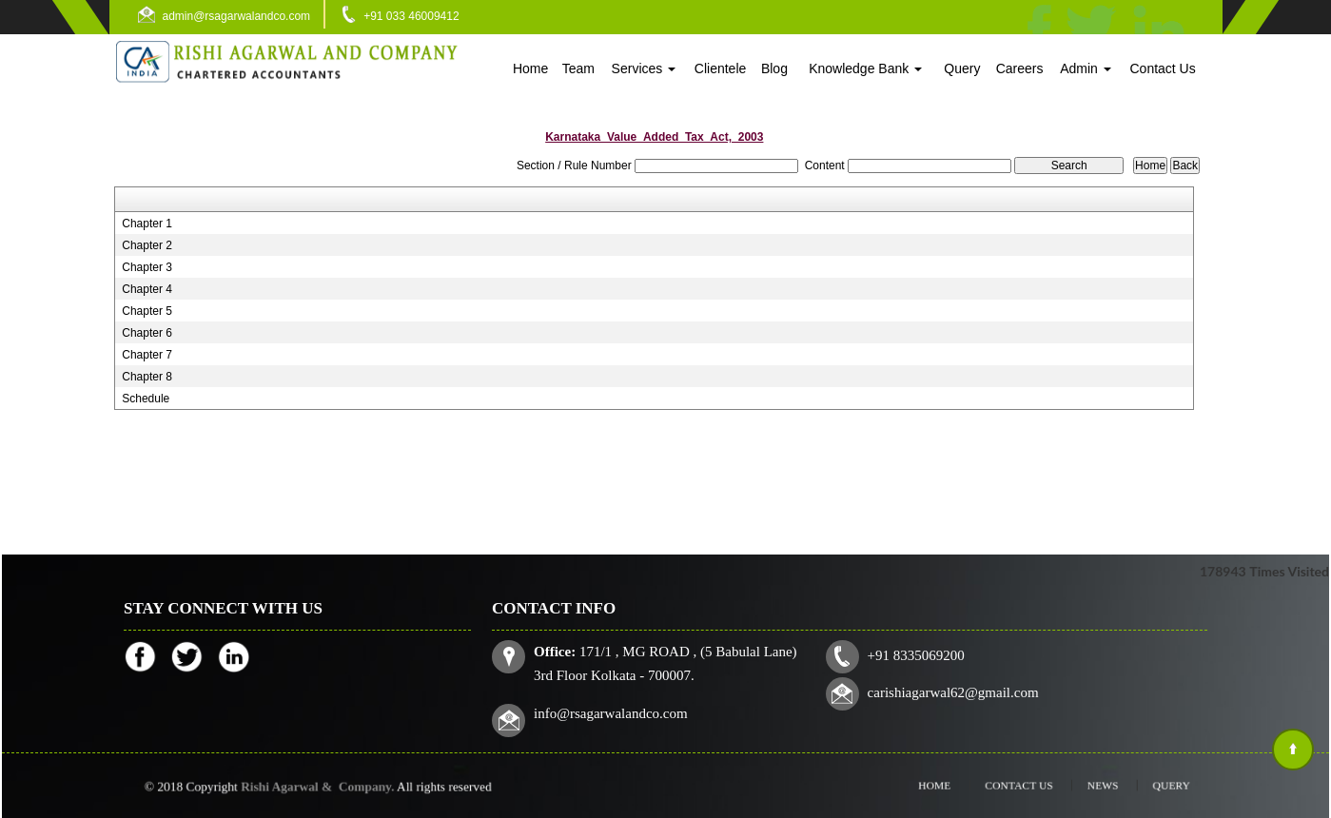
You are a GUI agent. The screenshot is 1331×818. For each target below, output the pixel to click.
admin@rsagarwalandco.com (237, 16)
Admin (1085, 68)
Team (578, 68)
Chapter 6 (147, 333)
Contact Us (1162, 68)
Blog (774, 68)
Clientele (720, 68)
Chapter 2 (147, 245)
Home (530, 68)
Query (962, 68)
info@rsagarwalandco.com (616, 711)
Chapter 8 (147, 376)
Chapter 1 (147, 223)
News (1087, 785)
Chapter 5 (147, 311)
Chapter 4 (147, 289)
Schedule (145, 398)
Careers (1020, 68)
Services (644, 68)
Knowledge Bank (865, 68)
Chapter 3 (147, 267)
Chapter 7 (147, 354)
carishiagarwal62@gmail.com (950, 691)
